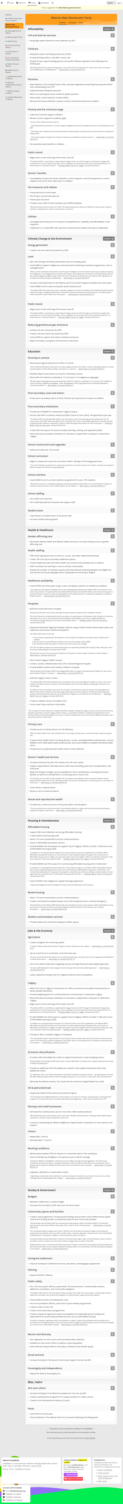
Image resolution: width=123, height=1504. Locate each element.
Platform (62, 23)
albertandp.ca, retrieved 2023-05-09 (43, 655)
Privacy (5, 1469)
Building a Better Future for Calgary (71, 166)
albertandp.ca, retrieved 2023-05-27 (77, 278)
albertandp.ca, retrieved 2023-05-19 (72, 70)
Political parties (103, 1473)
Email (14, 1491)
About (81, 23)
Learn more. (36, 1466)
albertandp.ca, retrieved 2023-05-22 (55, 1249)
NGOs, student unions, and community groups (108, 1477)
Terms (11, 1469)
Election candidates (105, 1470)
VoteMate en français (22, 1469)
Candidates (72, 23)
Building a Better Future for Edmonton (93, 620)
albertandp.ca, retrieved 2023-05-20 (74, 1325)
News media (102, 1481)
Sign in (119, 3)
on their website (89, 1438)
